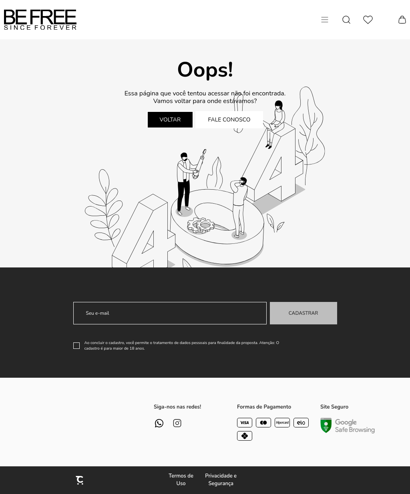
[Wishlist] (368, 20)
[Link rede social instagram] (177, 423)
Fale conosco (229, 120)
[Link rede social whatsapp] (159, 423)
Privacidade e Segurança (221, 480)
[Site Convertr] (80, 480)
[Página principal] (40, 20)
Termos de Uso (181, 480)
